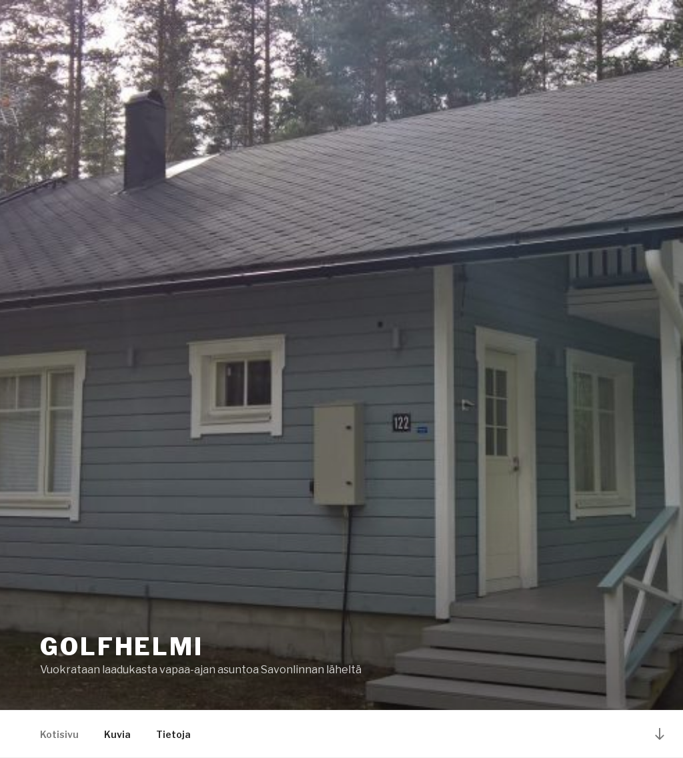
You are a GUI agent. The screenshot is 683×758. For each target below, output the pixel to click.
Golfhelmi (121, 646)
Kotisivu (59, 734)
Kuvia (117, 734)
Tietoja (173, 734)
